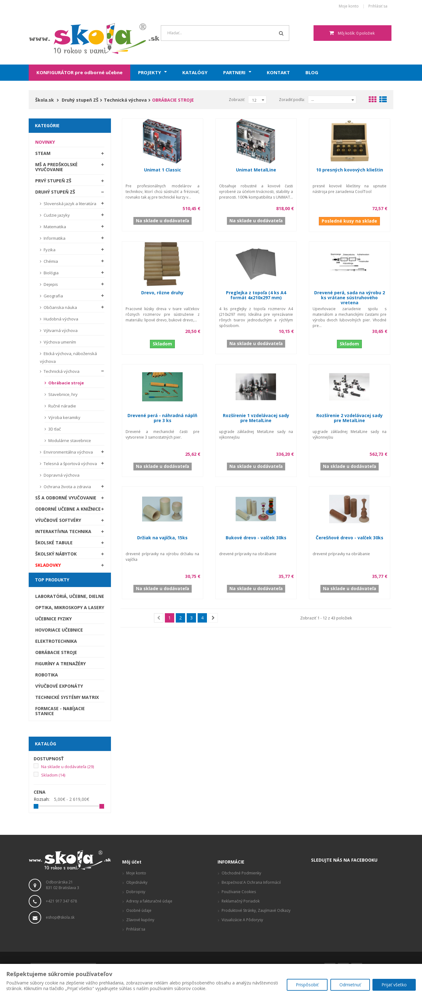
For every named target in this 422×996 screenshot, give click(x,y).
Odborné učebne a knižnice (68, 509)
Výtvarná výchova (60, 330)
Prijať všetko (394, 985)
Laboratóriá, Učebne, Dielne (69, 596)
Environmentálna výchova (68, 452)
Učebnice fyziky (53, 619)
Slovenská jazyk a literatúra (69, 203)
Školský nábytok (56, 554)
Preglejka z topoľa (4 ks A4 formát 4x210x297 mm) (256, 295)
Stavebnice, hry (62, 394)
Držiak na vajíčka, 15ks (162, 538)
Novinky (45, 142)
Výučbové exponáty (59, 686)
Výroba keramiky (63, 417)
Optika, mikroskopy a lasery (69, 607)
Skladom (53, 775)
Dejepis (50, 284)
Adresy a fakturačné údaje (149, 901)
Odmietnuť (349, 985)
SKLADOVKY (48, 565)
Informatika (54, 238)
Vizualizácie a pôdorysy (242, 919)
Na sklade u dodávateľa (67, 766)
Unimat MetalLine (256, 170)
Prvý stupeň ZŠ (53, 181)
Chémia (50, 261)
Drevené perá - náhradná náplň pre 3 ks (162, 417)
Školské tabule (54, 543)
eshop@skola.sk (60, 917)
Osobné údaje (138, 910)
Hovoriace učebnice (59, 630)
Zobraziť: (237, 99)
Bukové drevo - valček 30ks (256, 538)
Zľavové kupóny (140, 919)
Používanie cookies (239, 891)
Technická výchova (61, 371)
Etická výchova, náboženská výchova (68, 357)
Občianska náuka (60, 307)
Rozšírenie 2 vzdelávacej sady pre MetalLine (349, 417)
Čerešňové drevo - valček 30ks (349, 538)
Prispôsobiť (306, 985)
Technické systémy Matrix (67, 697)
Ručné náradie (61, 406)
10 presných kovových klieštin (349, 170)
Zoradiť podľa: (292, 99)
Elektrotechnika (56, 641)
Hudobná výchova (60, 319)
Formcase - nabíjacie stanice (60, 710)
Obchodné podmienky (241, 873)
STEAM (42, 153)
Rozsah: (42, 799)
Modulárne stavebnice (69, 440)
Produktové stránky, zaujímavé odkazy (256, 910)
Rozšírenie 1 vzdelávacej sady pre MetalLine (256, 417)
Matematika (54, 226)
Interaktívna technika (63, 531)
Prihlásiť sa (377, 6)
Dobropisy (135, 891)
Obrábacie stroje (65, 383)
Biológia (51, 273)
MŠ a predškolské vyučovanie (56, 166)
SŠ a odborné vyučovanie (65, 498)
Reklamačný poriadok (241, 901)
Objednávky (136, 882)
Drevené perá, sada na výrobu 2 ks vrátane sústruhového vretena (349, 298)
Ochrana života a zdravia (67, 486)
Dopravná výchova (61, 475)
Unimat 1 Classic (162, 170)
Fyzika (49, 250)
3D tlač (54, 429)
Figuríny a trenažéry (60, 663)
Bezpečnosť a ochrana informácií (251, 882)
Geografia (53, 296)
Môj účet (131, 862)
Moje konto (349, 6)
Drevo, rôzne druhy (162, 293)
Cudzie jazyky (56, 215)
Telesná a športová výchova (70, 463)
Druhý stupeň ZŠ (55, 192)
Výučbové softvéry (58, 520)
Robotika (46, 675)
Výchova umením (59, 342)
